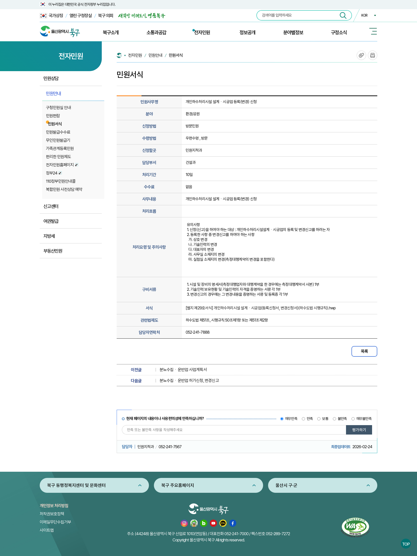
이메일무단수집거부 (55, 522)
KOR (364, 15)
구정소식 (339, 32)
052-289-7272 (278, 533)
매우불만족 (364, 418)
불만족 (342, 418)
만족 (310, 418)
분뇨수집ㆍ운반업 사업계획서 (183, 369)
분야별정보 (293, 32)
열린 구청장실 (81, 15)
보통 (325, 418)
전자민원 (202, 32)
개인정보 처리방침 (54, 505)
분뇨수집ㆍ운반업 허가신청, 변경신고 (189, 380)
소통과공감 (156, 32)
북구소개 (111, 32)
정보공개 (247, 32)
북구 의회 (105, 15)
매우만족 (291, 418)
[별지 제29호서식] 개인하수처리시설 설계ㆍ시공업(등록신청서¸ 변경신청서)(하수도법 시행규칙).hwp (261, 308)
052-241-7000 (236, 533)
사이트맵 (47, 530)
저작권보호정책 (52, 513)
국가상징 (51, 16)
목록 (364, 351)
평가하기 (359, 430)
